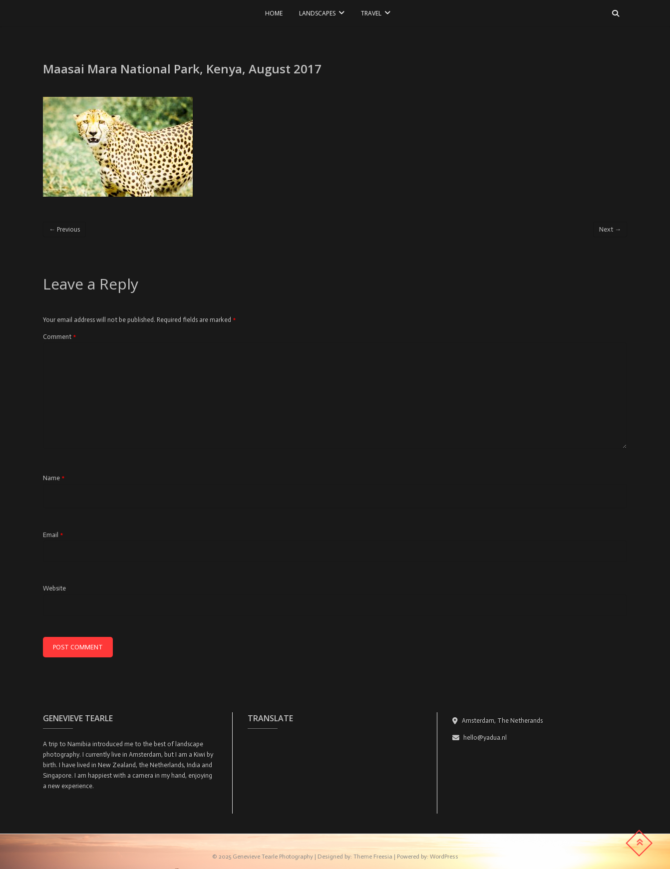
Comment (59, 336)
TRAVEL (371, 13)
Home (274, 13)
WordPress (444, 856)
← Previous (64, 229)
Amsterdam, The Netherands (497, 720)
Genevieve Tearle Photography (273, 856)
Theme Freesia (372, 856)
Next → (610, 229)
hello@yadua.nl (479, 737)
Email (53, 535)
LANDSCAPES (317, 13)
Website (54, 588)
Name (53, 478)
